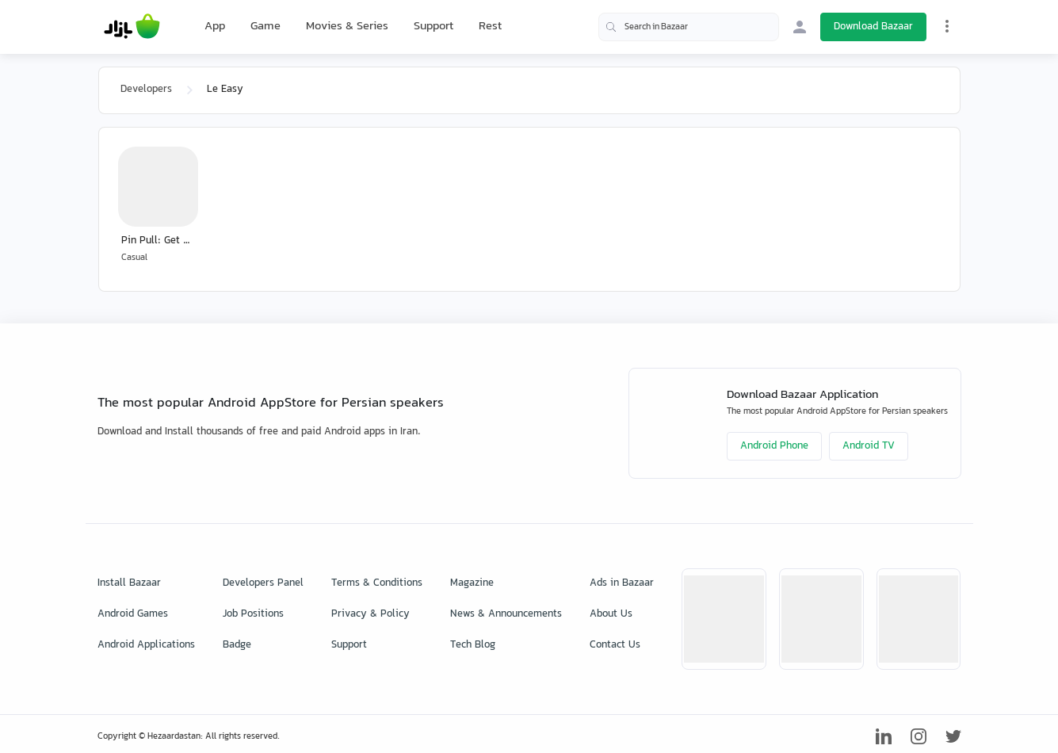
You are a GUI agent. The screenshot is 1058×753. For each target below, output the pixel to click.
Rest (490, 26)
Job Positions (253, 614)
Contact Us (615, 645)
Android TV (868, 446)
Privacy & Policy (370, 614)
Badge (237, 645)
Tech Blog (472, 645)
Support (433, 26)
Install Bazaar (129, 583)
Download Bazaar (873, 27)
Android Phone (774, 446)
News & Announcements (506, 614)
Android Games (132, 614)
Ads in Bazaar (622, 583)
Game (265, 26)
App (214, 26)
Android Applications (146, 645)
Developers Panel (263, 583)
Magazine (472, 583)
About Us (611, 614)
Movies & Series (347, 26)
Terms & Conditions (376, 583)
